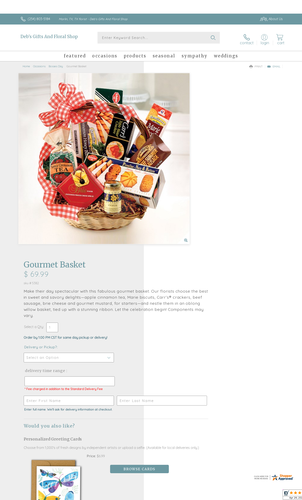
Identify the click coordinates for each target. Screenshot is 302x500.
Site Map (271, 496)
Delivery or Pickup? (167, 163)
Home (26, 64)
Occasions (39, 64)
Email (273, 64)
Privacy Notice (216, 496)
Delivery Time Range (172, 186)
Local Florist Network (245, 496)
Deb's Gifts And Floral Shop (49, 36)
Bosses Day (56, 64)
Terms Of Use (190, 496)
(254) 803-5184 (39, 19)
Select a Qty (161, 143)
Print (256, 64)
